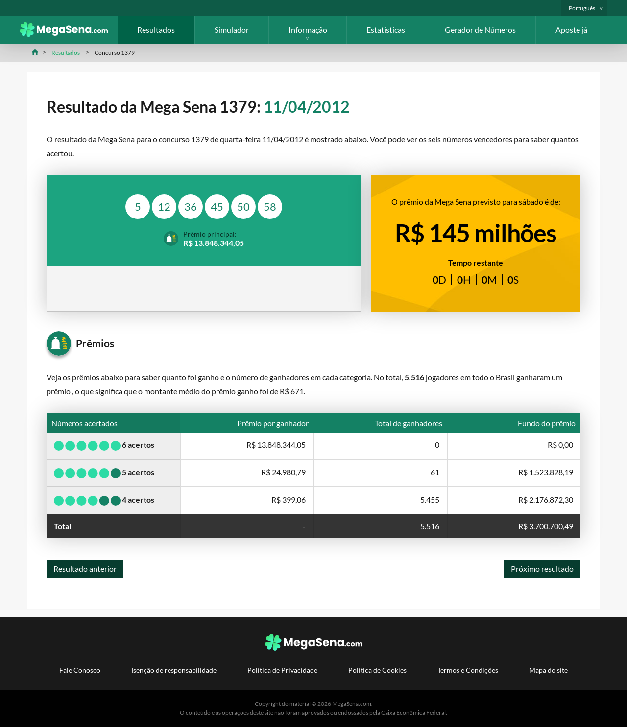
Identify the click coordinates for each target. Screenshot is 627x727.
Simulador (232, 29)
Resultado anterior (85, 568)
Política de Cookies (377, 670)
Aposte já (571, 29)
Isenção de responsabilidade (174, 670)
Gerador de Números (480, 29)
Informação (308, 29)
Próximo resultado (542, 568)
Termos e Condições (467, 670)
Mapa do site (548, 670)
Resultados (156, 29)
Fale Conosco (79, 670)
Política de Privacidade (282, 670)
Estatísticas (385, 29)
